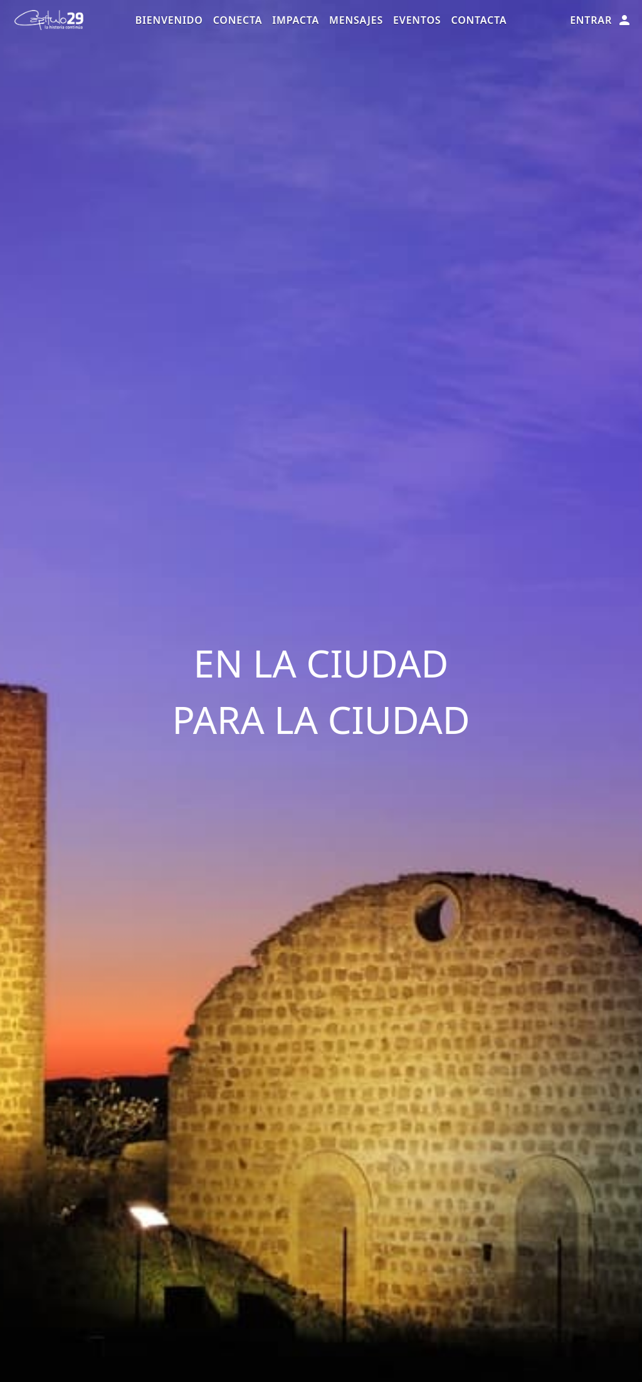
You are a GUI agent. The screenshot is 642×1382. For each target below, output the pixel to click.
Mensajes (356, 20)
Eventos (417, 20)
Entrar (601, 20)
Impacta (295, 20)
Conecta (238, 20)
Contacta (479, 20)
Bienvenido (169, 20)
